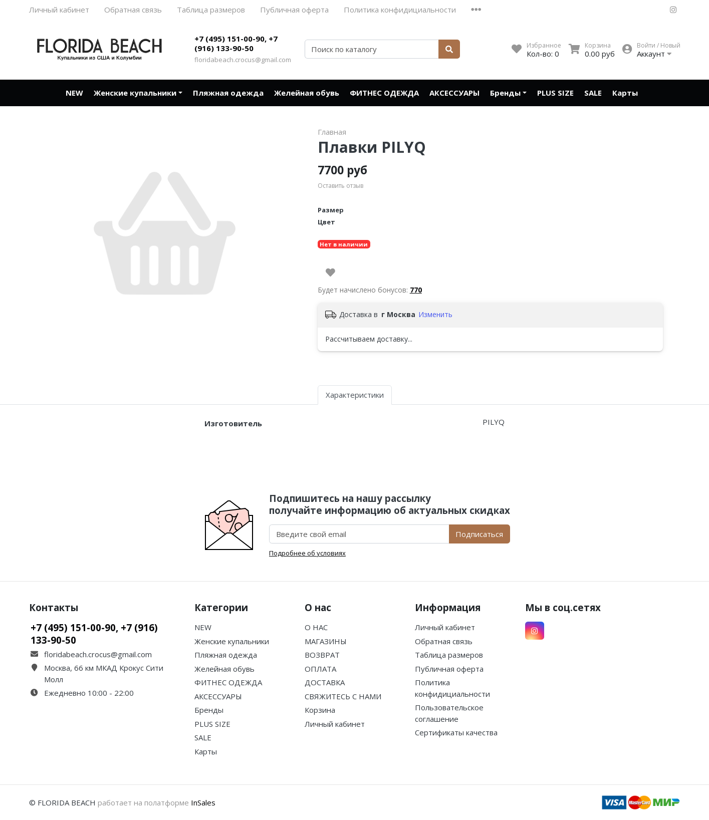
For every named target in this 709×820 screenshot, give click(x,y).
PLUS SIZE (555, 93)
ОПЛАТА (320, 669)
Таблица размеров (211, 10)
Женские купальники (135, 93)
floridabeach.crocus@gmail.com (242, 59)
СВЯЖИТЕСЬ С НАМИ (343, 696)
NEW (74, 93)
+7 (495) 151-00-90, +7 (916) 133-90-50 (236, 44)
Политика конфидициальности (400, 10)
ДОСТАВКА (325, 682)
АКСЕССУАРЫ (454, 93)
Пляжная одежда (228, 93)
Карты (625, 93)
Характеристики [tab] (355, 395)
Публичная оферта (294, 10)
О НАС (316, 627)
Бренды (505, 93)
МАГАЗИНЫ (326, 641)
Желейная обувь (306, 93)
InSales (203, 802)
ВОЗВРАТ (322, 655)
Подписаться (479, 534)
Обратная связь (133, 10)
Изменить (435, 314)
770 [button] (416, 290)
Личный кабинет (59, 10)
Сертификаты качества (456, 732)
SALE (593, 93)
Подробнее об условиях (307, 553)
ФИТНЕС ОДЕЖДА (384, 93)
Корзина (320, 710)
